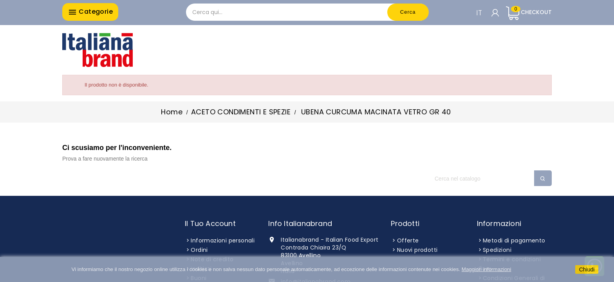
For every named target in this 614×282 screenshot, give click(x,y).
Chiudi (587, 269)
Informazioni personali (223, 240)
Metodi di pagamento (514, 240)
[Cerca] (489, 178)
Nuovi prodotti (417, 250)
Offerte (408, 240)
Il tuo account (210, 223)
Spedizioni (497, 250)
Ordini (199, 250)
